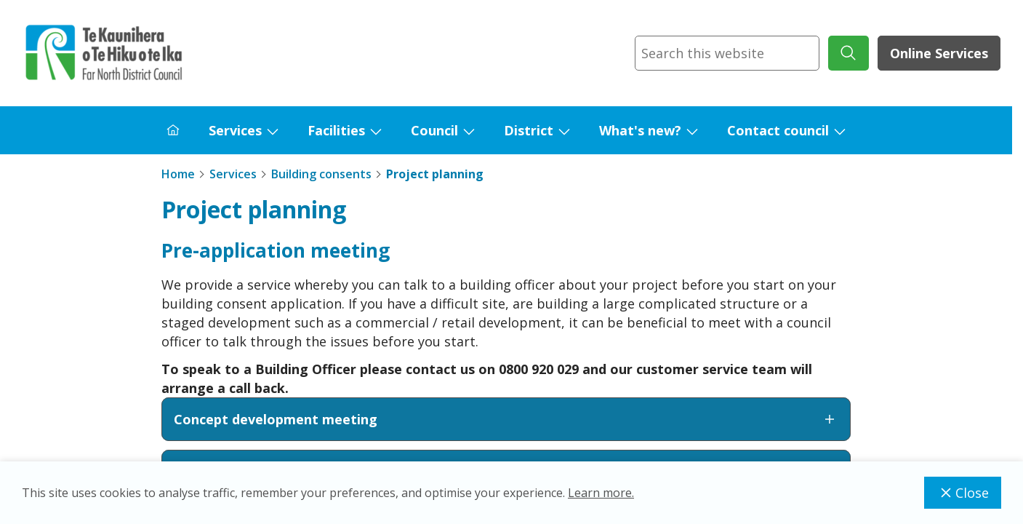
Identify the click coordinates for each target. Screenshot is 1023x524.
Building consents (321, 174)
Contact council (778, 130)
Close (962, 492)
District (528, 130)
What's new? (640, 130)
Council (434, 130)
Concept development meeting (506, 419)
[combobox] (727, 53)
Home (178, 174)
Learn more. (601, 493)
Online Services (939, 53)
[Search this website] (727, 53)
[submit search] (848, 53)
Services (235, 130)
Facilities (336, 130)
